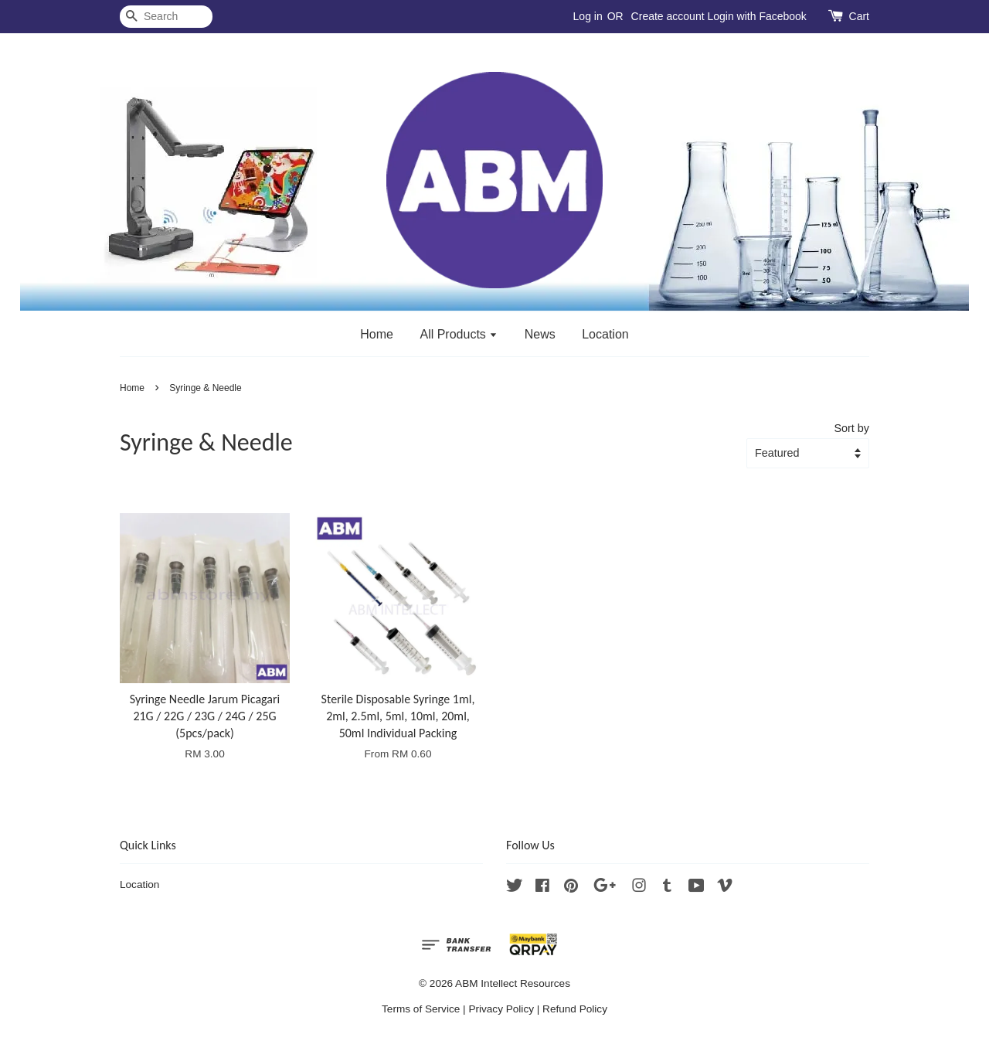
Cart (859, 16)
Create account (668, 16)
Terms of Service (421, 1009)
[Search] (166, 16)
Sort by (851, 428)
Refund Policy (574, 1009)
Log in (588, 16)
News (540, 334)
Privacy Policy (501, 1009)
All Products (459, 334)
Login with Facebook (756, 16)
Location (605, 334)
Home (376, 334)
